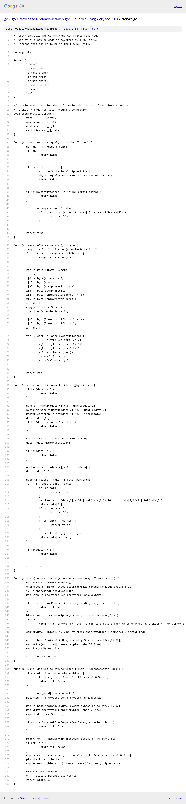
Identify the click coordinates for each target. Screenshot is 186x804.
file (84, 28)
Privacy (34, 798)
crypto (104, 19)
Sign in (178, 6)
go (6, 19)
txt (169, 798)
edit (95, 28)
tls (116, 19)
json (179, 798)
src (83, 19)
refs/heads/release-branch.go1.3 (46, 19)
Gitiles (23, 798)
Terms (45, 798)
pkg (92, 19)
